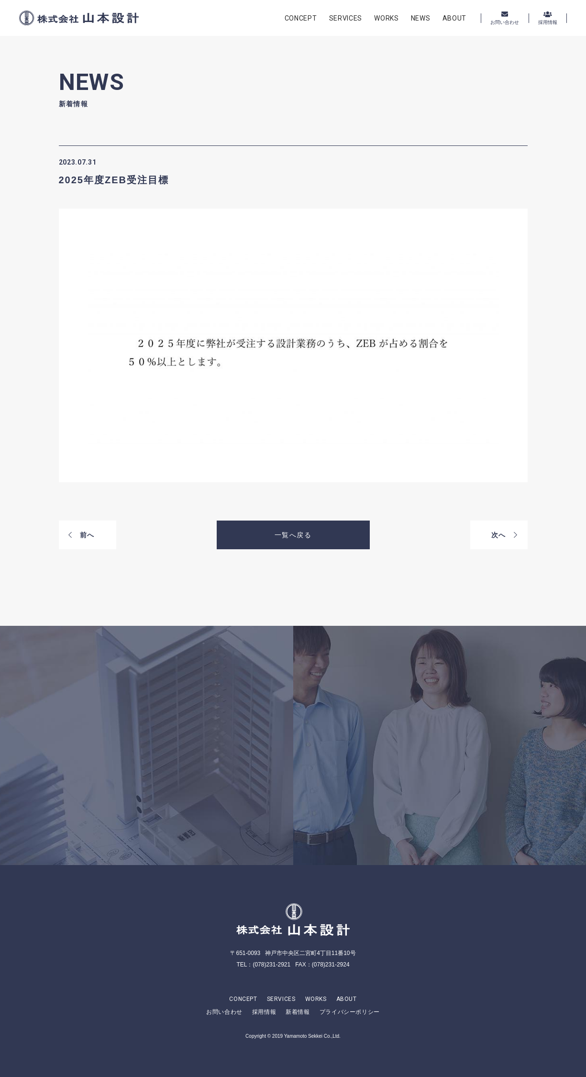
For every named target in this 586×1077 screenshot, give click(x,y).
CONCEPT (301, 18)
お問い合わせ (224, 1012)
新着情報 (298, 1012)
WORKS (386, 18)
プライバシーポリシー (350, 1012)
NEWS (421, 18)
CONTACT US (162, 787)
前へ (81, 535)
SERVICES (346, 18)
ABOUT (454, 18)
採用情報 (264, 1012)
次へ (504, 535)
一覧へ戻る (293, 535)
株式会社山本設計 (79, 18)
